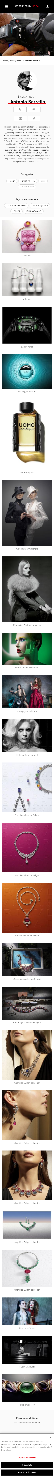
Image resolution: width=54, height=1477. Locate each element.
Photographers (16, 60)
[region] (27, 1455)
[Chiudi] (50, 1437)
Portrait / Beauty (28, 181)
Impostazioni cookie (27, 1457)
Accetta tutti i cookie (27, 1472)
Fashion (12, 181)
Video (43, 181)
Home (5, 60)
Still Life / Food (27, 186)
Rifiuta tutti (27, 1465)
